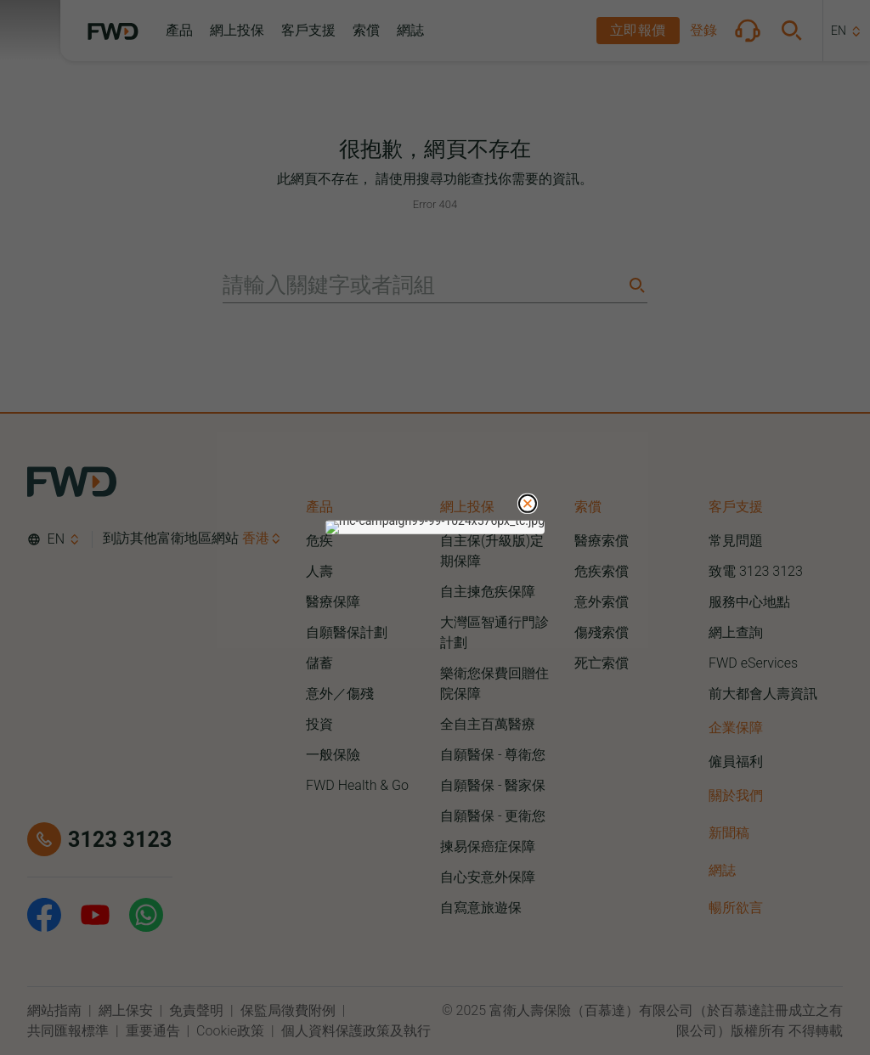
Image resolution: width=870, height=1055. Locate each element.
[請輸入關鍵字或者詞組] (423, 285)
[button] (179, 30)
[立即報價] (638, 30)
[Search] (635, 285)
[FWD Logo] (113, 31)
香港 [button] (255, 538)
